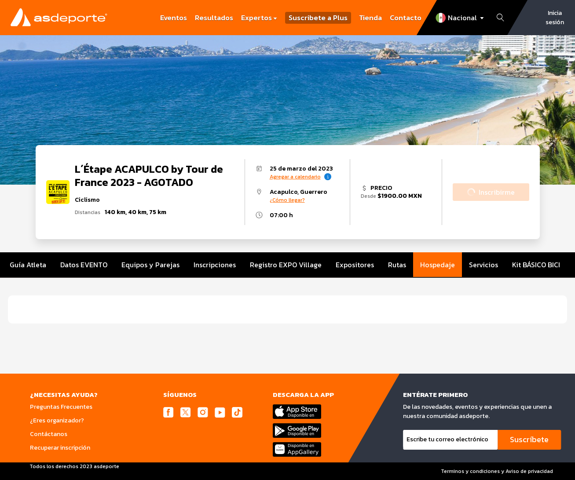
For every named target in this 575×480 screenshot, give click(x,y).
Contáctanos (48, 434)
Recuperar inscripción (60, 447)
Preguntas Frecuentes (61, 406)
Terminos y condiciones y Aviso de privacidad (497, 471)
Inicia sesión (555, 17)
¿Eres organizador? (57, 420)
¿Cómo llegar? (287, 200)
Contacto (405, 17)
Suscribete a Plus (318, 17)
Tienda (370, 17)
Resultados (214, 17)
